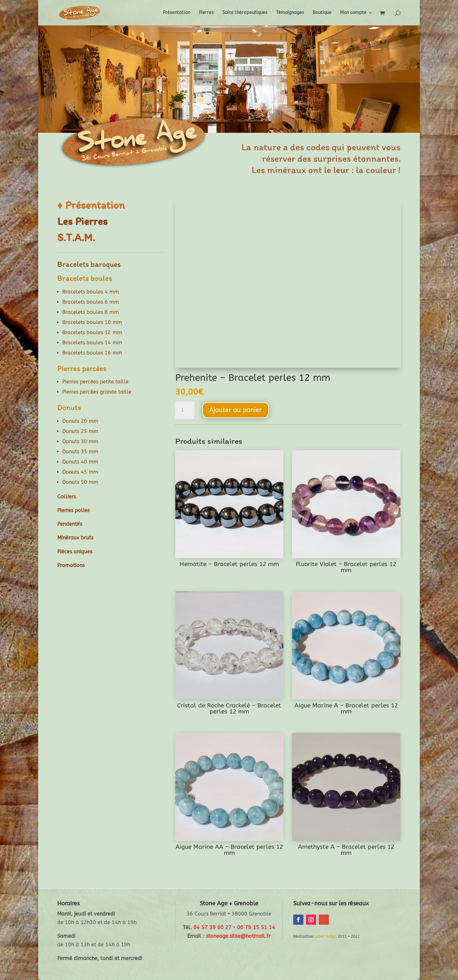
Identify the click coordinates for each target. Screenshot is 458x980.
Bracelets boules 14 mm (92, 343)
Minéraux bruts (75, 538)
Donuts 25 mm (80, 431)
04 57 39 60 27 (212, 927)
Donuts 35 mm (80, 452)
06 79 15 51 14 (256, 927)
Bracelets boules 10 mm (92, 322)
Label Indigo (326, 936)
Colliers (66, 497)
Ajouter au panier (235, 410)
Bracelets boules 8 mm (90, 312)
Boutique (322, 12)
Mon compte (353, 12)
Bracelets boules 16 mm (92, 353)
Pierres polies (73, 510)
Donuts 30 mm (80, 441)
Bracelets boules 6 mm (90, 302)
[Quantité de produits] (184, 410)
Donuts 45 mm (80, 472)
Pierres (206, 12)
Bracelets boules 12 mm (92, 332)
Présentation (176, 12)
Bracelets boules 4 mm (90, 292)
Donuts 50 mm (80, 482)
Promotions (71, 565)
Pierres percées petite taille (95, 382)
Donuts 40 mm (80, 462)
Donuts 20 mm (80, 421)
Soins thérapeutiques (244, 12)
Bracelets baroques (89, 264)
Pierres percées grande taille (96, 392)
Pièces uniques (74, 552)
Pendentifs (69, 524)
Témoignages (290, 12)
